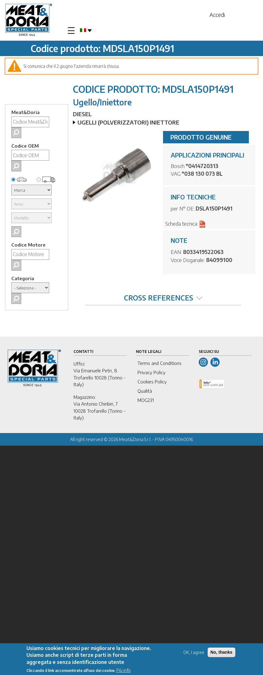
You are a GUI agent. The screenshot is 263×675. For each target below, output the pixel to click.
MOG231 (145, 400)
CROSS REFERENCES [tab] (163, 297)
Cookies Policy (152, 381)
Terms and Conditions (159, 363)
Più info (123, 670)
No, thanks (221, 652)
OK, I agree (193, 652)
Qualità (144, 391)
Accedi (217, 14)
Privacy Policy (151, 372)
